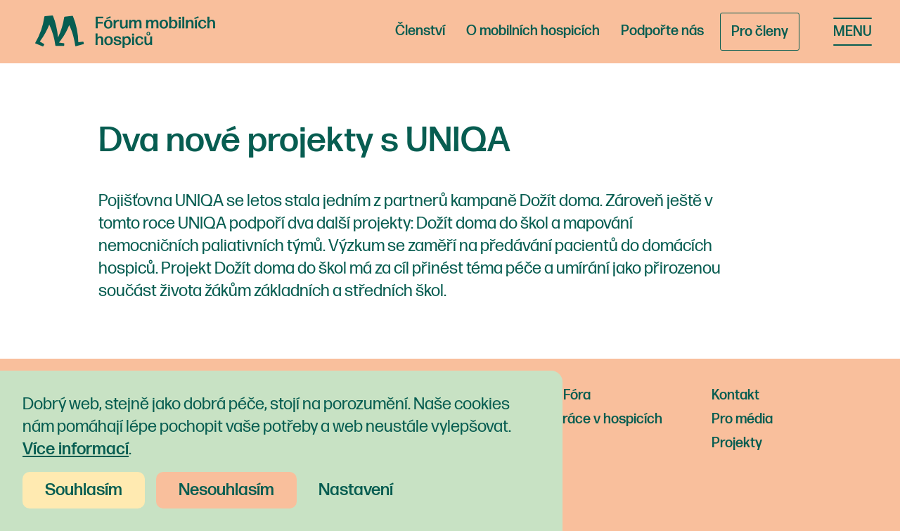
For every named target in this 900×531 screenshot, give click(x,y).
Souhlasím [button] (83, 490)
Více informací (75, 449)
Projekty (737, 443)
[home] (125, 31)
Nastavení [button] (356, 490)
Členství (420, 31)
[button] (852, 32)
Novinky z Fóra (546, 395)
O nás (520, 443)
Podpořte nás (662, 31)
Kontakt (735, 395)
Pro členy (759, 31)
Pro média (742, 419)
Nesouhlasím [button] (226, 490)
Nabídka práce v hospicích (582, 419)
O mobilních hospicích (533, 31)
